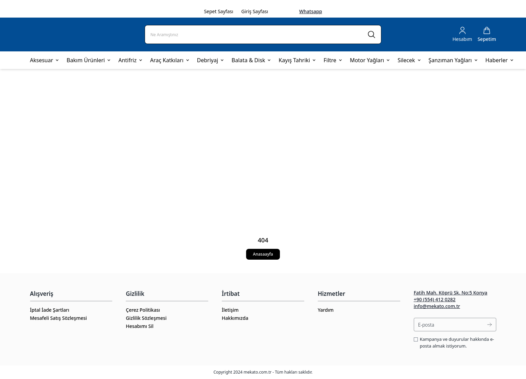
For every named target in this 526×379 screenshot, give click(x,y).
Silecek (409, 60)
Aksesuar (44, 60)
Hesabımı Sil (139, 326)
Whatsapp (310, 11)
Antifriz (130, 60)
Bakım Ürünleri (88, 60)
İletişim (230, 310)
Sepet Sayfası (218, 11)
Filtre (333, 60)
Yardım (326, 310)
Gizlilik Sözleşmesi (146, 318)
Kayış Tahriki (297, 60)
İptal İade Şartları (49, 310)
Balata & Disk (251, 60)
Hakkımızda (235, 318)
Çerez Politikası (143, 310)
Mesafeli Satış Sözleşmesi (58, 318)
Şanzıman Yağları (453, 60)
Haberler (499, 60)
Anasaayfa (263, 254)
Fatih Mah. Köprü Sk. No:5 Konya (450, 292)
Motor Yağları (369, 60)
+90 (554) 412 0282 (435, 299)
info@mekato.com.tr (437, 306)
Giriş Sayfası (254, 11)
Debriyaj (210, 60)
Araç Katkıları (169, 60)
